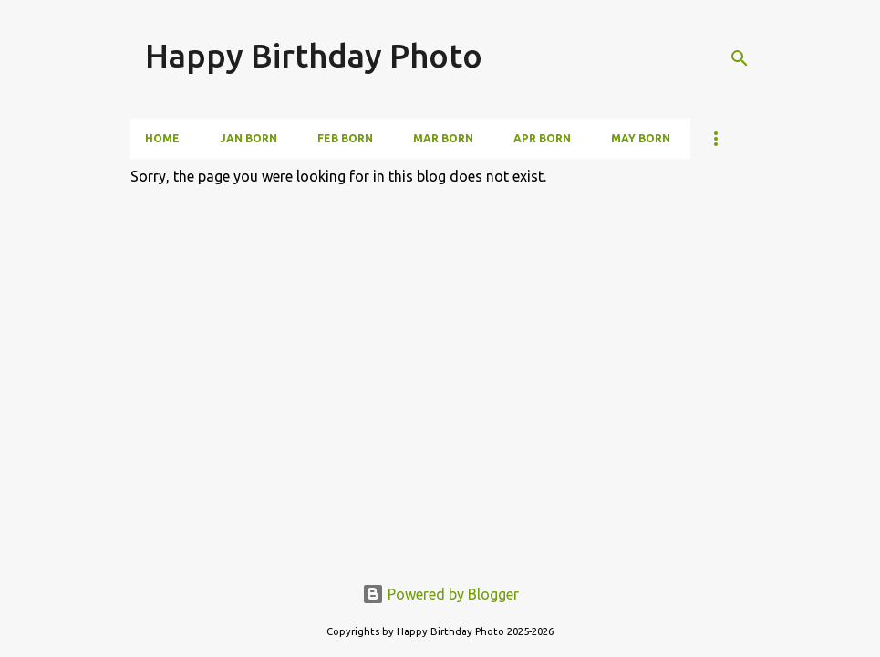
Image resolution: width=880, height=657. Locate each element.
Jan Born (248, 138)
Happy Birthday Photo (313, 55)
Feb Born (345, 138)
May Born (640, 138)
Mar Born (443, 138)
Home (162, 138)
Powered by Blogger (440, 594)
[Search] (740, 58)
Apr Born (542, 138)
